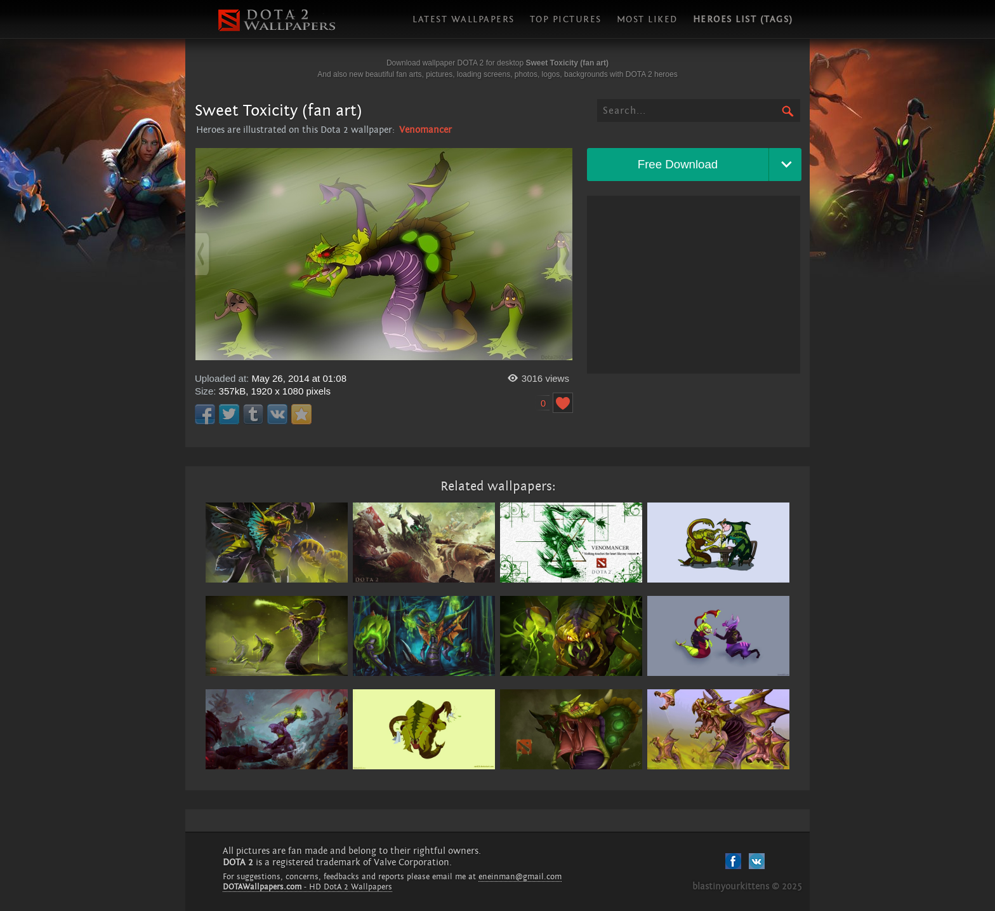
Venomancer (425, 130)
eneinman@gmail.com (520, 876)
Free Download (678, 164)
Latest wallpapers (463, 19)
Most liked (647, 19)
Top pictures (566, 19)
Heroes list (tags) (743, 19)
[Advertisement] (693, 285)
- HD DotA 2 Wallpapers (307, 886)
